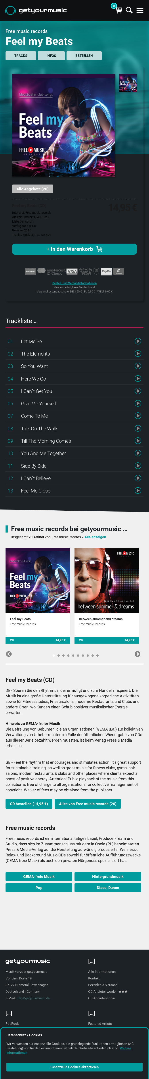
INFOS (51, 56)
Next (136, 653)
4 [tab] (68, 656)
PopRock (12, 1024)
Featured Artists (100, 1024)
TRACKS (20, 56)
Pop (39, 887)
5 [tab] (73, 656)
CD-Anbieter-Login (101, 998)
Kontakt (94, 978)
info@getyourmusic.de (33, 998)
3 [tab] (63, 656)
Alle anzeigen (95, 537)
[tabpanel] (38, 596)
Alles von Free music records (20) (88, 804)
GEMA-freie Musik (39, 876)
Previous (8, 653)
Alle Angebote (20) (33, 189)
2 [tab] (58, 656)
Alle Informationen (102, 972)
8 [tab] (88, 656)
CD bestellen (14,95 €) (29, 804)
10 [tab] (97, 656)
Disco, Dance (108, 887)
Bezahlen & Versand (102, 985)
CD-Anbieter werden (108, 992)
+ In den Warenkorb (74, 249)
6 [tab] (78, 656)
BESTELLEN (84, 56)
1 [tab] (54, 656)
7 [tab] (83, 656)
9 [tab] (92, 656)
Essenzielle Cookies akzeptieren (74, 1067)
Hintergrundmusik (108, 876)
